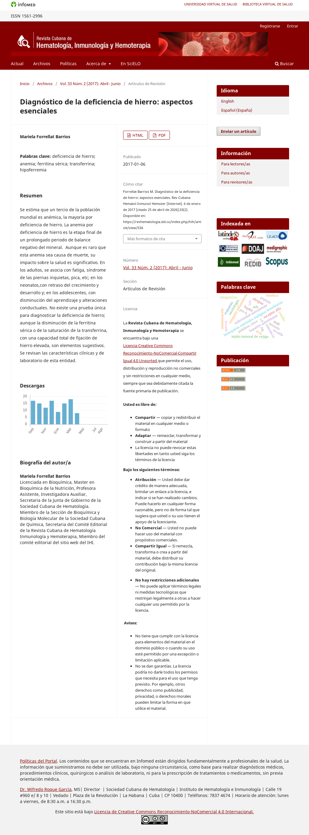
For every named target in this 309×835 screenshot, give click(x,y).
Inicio (25, 83)
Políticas (68, 63)
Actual (17, 63)
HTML (137, 135)
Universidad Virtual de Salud (210, 4)
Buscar (284, 63)
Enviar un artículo (238, 131)
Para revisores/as (236, 182)
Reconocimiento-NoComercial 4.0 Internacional (205, 811)
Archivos (41, 63)
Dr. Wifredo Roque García (46, 789)
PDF (162, 135)
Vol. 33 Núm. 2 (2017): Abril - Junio (90, 83)
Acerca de (96, 63)
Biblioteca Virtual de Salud (268, 4)
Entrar (292, 26)
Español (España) (236, 110)
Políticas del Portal (38, 761)
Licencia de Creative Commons (125, 811)
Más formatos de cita (146, 238)
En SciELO (131, 63)
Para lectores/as (235, 164)
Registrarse (270, 26)
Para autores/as (235, 173)
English (227, 101)
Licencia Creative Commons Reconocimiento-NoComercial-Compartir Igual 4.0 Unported (159, 353)
